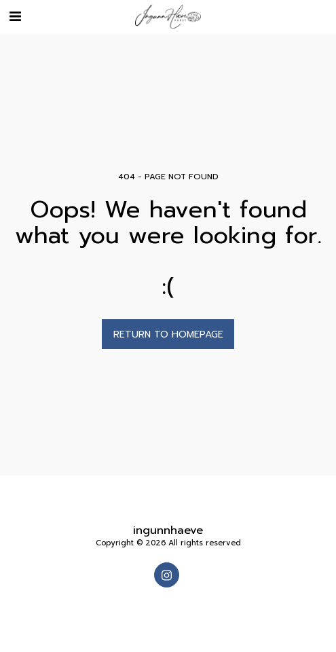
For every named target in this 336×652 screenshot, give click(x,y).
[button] (14, 16)
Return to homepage (168, 334)
